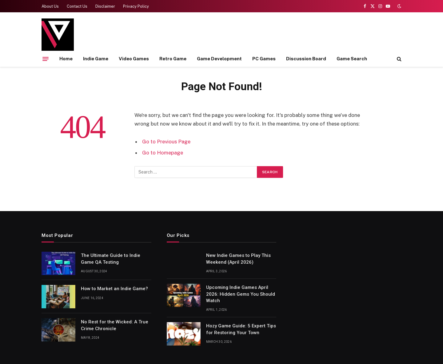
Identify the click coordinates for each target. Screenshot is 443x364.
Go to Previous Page (166, 141)
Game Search (352, 58)
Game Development (219, 58)
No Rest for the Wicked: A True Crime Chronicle (114, 325)
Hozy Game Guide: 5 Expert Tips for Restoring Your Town (241, 329)
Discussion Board (306, 58)
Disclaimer (105, 6)
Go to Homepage (162, 153)
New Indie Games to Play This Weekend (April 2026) (238, 259)
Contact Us (77, 6)
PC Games (264, 58)
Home (66, 58)
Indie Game (95, 58)
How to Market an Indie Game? (114, 288)
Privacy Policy (136, 6)
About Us (50, 6)
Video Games (134, 58)
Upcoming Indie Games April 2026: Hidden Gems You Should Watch (240, 294)
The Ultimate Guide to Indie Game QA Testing (110, 259)
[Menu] (45, 59)
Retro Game (172, 58)
